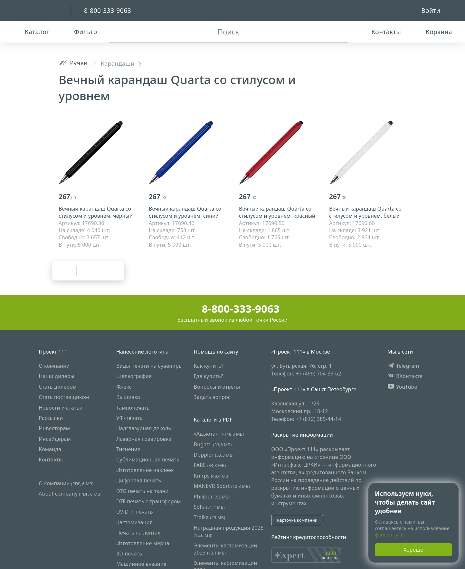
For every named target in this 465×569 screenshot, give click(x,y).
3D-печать (129, 553)
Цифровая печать (138, 480)
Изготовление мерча (142, 543)
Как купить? (209, 365)
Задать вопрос (212, 397)
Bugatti (213, 444)
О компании (54, 365)
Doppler (214, 454)
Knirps (212, 475)
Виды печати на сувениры (149, 365)
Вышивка (128, 397)
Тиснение (128, 449)
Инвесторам (54, 428)
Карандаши (118, 63)
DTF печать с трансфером (148, 501)
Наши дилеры (56, 376)
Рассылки (51, 418)
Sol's (209, 506)
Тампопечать (132, 407)
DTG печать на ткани (142, 491)
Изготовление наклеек (145, 470)
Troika (209, 517)
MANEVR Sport (222, 486)
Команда (50, 449)
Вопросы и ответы (217, 386)
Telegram (403, 365)
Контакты (51, 459)
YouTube (402, 386)
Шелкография (134, 376)
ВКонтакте (404, 376)
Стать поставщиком (64, 397)
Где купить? (208, 376)
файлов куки (389, 535)
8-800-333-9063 (232, 308)
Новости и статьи (60, 407)
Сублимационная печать (147, 459)
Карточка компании (297, 520)
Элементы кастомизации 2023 (225, 549)
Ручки (73, 63)
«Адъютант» (219, 434)
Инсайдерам (55, 438)
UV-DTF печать (134, 512)
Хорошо (413, 549)
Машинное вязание (141, 564)
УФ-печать (129, 418)
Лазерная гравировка (144, 438)
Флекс (124, 386)
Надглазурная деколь (143, 428)
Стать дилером (58, 386)
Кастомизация (134, 522)
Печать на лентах (138, 532)
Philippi (212, 496)
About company (70, 494)
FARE (210, 465)
